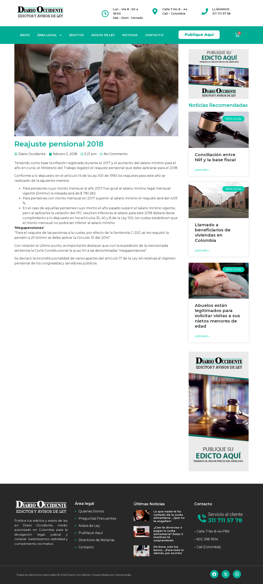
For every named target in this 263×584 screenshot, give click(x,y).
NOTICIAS (130, 35)
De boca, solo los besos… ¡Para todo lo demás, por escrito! (168, 550)
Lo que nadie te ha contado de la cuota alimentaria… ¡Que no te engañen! (169, 516)
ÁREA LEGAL (49, 35)
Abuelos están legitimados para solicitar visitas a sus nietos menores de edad (217, 316)
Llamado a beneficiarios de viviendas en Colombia (212, 232)
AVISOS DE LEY (103, 35)
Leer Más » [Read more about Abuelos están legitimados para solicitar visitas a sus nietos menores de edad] (202, 336)
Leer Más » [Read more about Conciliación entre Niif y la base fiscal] (202, 169)
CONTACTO (154, 35)
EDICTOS (76, 35)
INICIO (25, 35)
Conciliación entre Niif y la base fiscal (215, 157)
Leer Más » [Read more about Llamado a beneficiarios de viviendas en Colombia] (202, 250)
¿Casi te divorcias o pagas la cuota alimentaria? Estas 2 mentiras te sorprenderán (168, 534)
